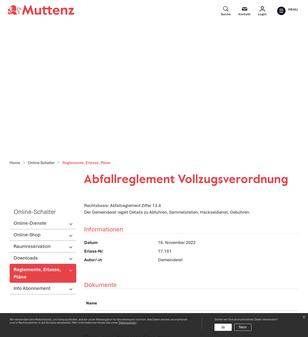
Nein (243, 327)
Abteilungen (95, 287)
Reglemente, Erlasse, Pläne (37, 145)
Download (279, 189)
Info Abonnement (32, 159)
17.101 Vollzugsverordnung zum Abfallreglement (127, 188)
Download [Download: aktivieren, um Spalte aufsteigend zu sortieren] (271, 174)
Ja (223, 327)
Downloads (26, 129)
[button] (91, 210)
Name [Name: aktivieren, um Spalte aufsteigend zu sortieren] (91, 174)
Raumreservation (32, 117)
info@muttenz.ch (26, 303)
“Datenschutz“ (127, 322)
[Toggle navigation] (287, 10)
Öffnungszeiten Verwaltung (109, 276)
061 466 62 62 (38, 296)
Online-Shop (27, 106)
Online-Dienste (30, 94)
